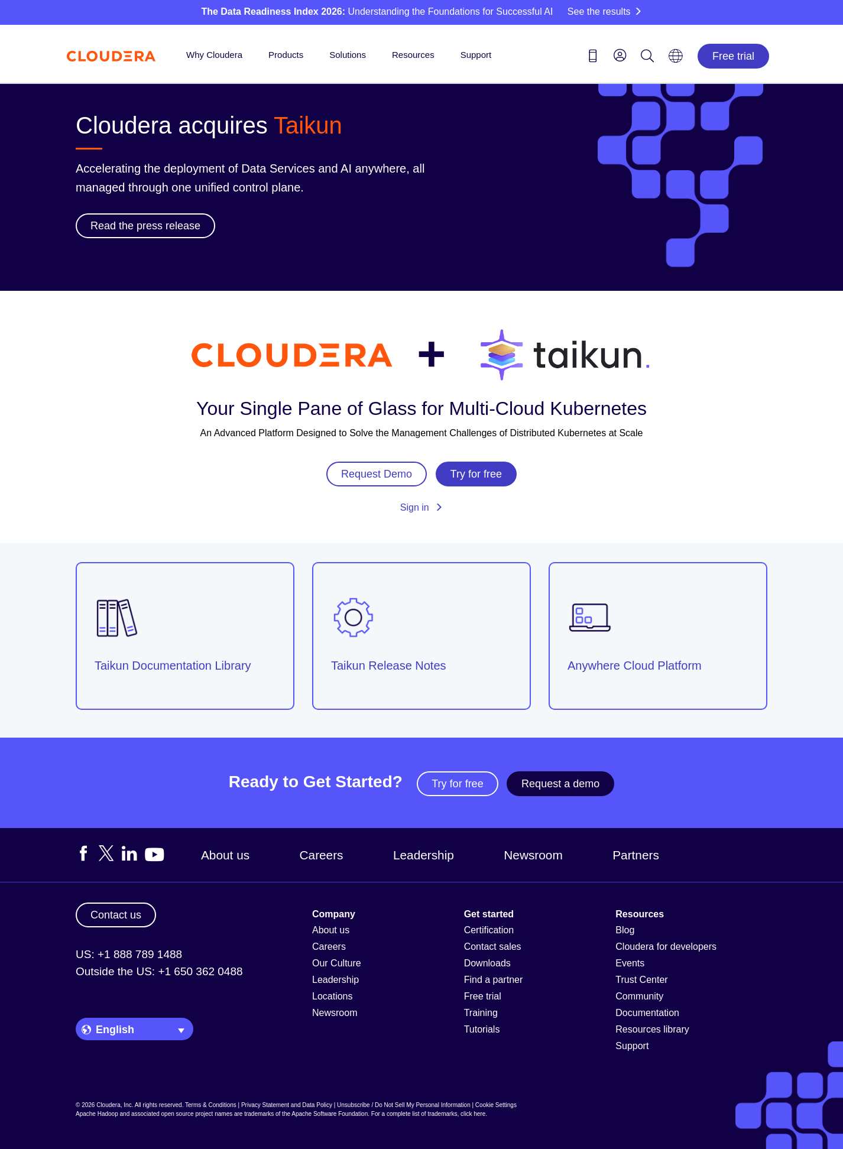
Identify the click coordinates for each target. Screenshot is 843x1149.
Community (639, 996)
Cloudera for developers (665, 947)
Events (629, 963)
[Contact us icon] (592, 58)
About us (225, 855)
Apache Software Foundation (329, 1114)
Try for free (457, 784)
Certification (489, 930)
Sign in (421, 507)
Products (285, 55)
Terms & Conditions (210, 1105)
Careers (321, 855)
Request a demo (560, 784)
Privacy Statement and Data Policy (286, 1105)
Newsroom (533, 855)
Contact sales (492, 947)
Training (481, 1013)
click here (473, 1114)
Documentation (647, 1013)
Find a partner (493, 980)
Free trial (733, 56)
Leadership (423, 855)
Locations (332, 996)
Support (476, 55)
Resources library (652, 1029)
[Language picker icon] (675, 59)
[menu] (620, 54)
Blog (624, 930)
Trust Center (641, 980)
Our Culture (336, 963)
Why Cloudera (214, 55)
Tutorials (482, 1029)
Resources (413, 55)
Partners (635, 855)
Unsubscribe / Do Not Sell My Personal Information (404, 1105)
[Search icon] (647, 58)
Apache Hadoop (97, 1114)
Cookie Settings (496, 1105)
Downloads (487, 963)
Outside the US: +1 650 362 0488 (159, 971)
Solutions (347, 55)
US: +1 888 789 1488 (129, 954)
